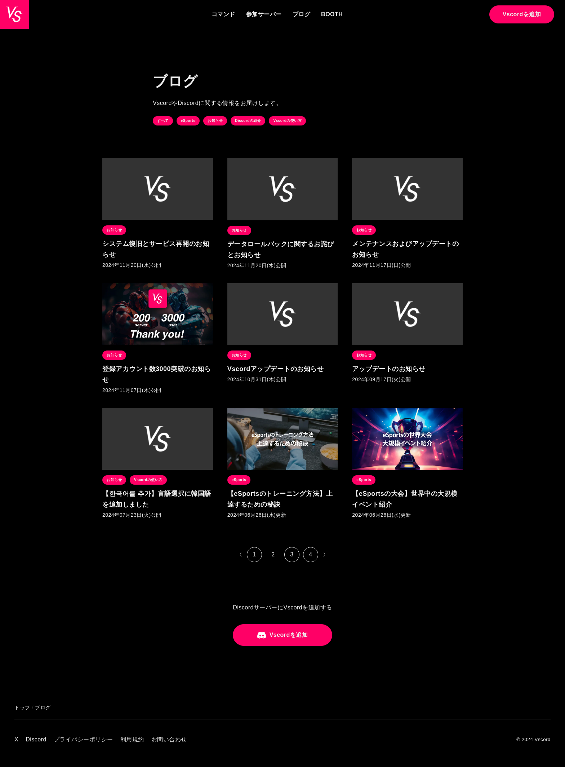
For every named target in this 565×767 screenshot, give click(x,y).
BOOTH (332, 14)
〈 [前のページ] (239, 554)
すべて (163, 121)
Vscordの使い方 (287, 121)
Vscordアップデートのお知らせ (275, 369)
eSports (188, 121)
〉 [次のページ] (326, 554)
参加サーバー (264, 14)
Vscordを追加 (522, 14)
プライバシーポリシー (83, 739)
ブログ (302, 14)
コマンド (223, 14)
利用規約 (132, 739)
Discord (36, 739)
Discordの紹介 (248, 121)
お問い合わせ (169, 739)
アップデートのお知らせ (389, 369)
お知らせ (215, 121)
